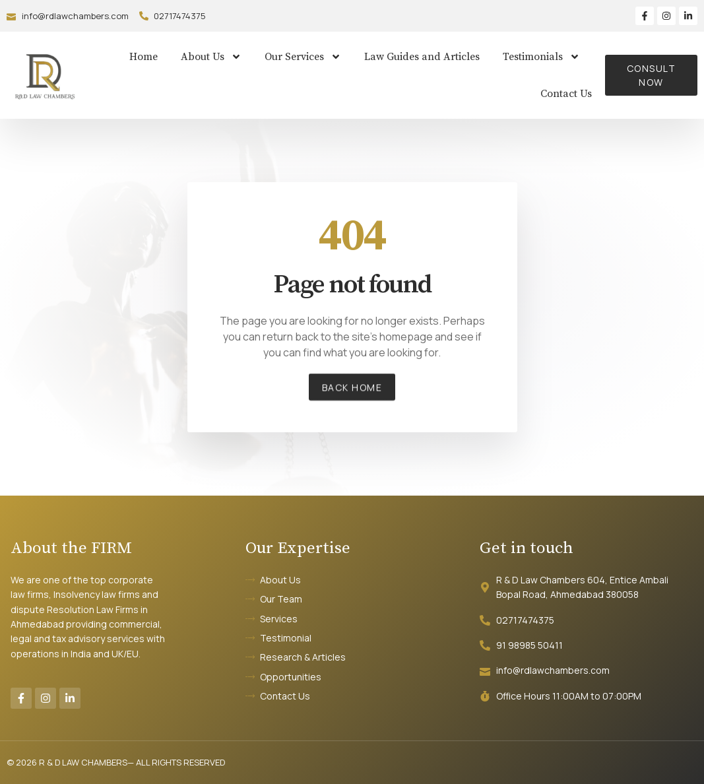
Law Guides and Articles (422, 56)
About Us (211, 57)
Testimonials (541, 57)
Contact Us (566, 93)
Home (143, 56)
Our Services (303, 57)
